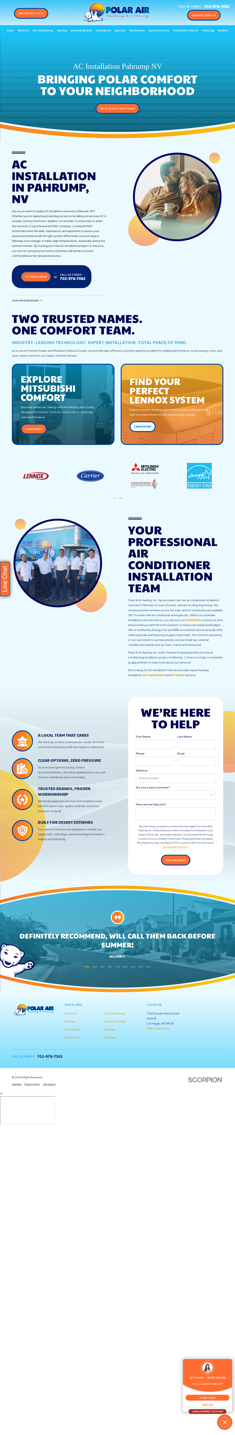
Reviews (109, 1037)
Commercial (72, 1029)
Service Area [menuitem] (137, 30)
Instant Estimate (31, 13)
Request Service (203, 15)
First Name (143, 736)
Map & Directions (158, 1028)
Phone (140, 753)
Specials (109, 1029)
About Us (70, 1013)
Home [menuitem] (10, 30)
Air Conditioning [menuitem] (43, 30)
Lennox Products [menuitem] (158, 30)
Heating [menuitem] (62, 30)
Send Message (175, 860)
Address (141, 770)
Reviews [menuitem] (223, 30)
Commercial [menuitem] (103, 30)
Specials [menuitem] (120, 30)
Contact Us (72, 1037)
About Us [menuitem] (23, 30)
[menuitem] (16, 1084)
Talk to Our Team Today (117, 108)
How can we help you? (151, 804)
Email (181, 753)
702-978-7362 (216, 6)
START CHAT (208, 1398)
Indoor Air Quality (115, 1021)
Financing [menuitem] (208, 30)
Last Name (184, 736)
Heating (70, 1021)
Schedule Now (36, 276)
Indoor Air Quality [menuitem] (81, 30)
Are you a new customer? (153, 787)
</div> (27, 1110)
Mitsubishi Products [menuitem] (185, 30)
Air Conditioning (114, 1013)
